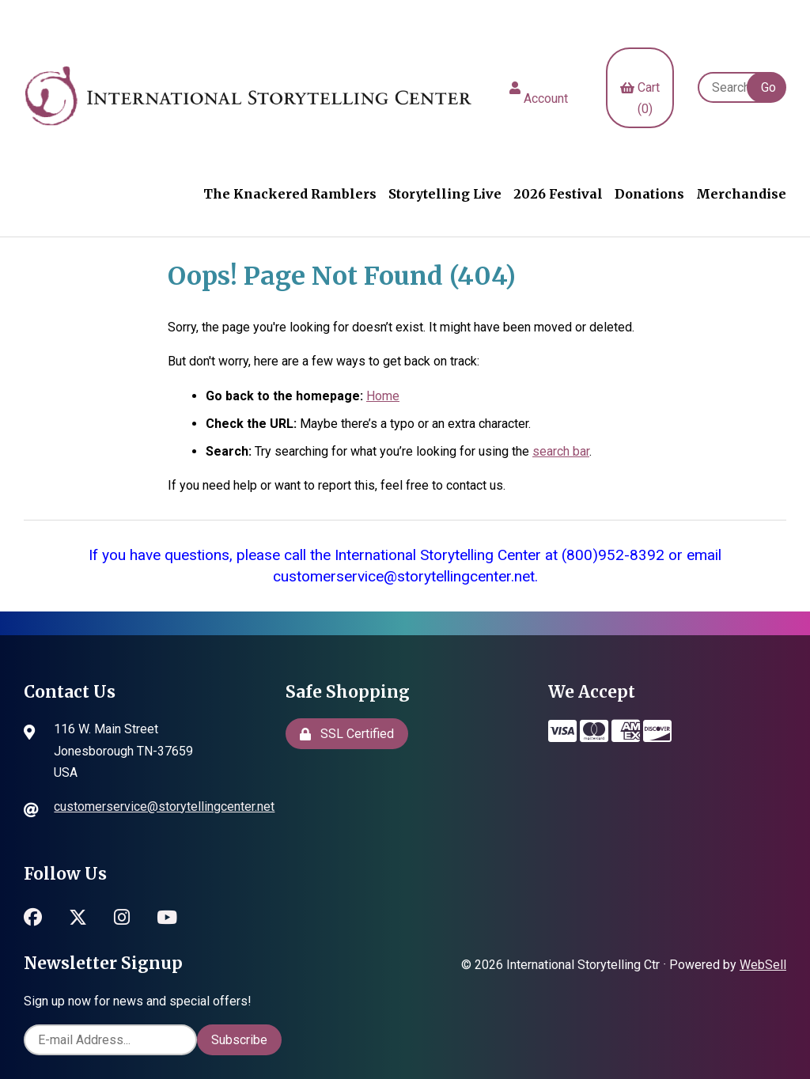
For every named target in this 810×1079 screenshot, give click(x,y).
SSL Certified (347, 733)
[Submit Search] (766, 87)
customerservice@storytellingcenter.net (164, 806)
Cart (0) (640, 87)
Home (382, 395)
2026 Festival (558, 194)
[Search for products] (730, 87)
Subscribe (239, 1039)
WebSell (763, 964)
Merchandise (741, 194)
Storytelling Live (445, 194)
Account (538, 88)
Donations (649, 194)
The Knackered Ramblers (290, 194)
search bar (560, 451)
